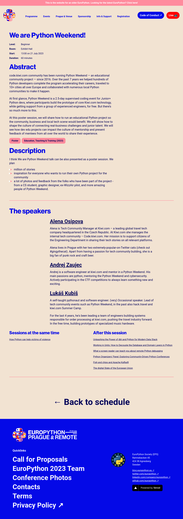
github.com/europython (145, 480)
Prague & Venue (64, 16)
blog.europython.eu (143, 470)
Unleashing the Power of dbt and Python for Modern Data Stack (125, 339)
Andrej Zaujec (66, 265)
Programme (31, 16)
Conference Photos (42, 477)
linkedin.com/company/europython (151, 477)
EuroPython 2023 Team (49, 468)
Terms (22, 496)
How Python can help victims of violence (29, 339)
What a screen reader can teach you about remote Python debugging (128, 351)
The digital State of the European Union (113, 368)
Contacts (26, 486)
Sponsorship (84, 16)
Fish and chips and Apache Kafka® (111, 362)
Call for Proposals (40, 459)
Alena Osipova (66, 221)
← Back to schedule (91, 402)
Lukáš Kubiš (64, 293)
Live (173, 15)
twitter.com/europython (145, 473)
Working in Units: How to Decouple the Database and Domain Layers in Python (132, 345)
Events (46, 16)
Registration (123, 16)
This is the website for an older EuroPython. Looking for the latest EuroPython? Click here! (91, 2)
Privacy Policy (38, 505)
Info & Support (104, 16)
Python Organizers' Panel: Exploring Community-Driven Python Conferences (131, 356)
